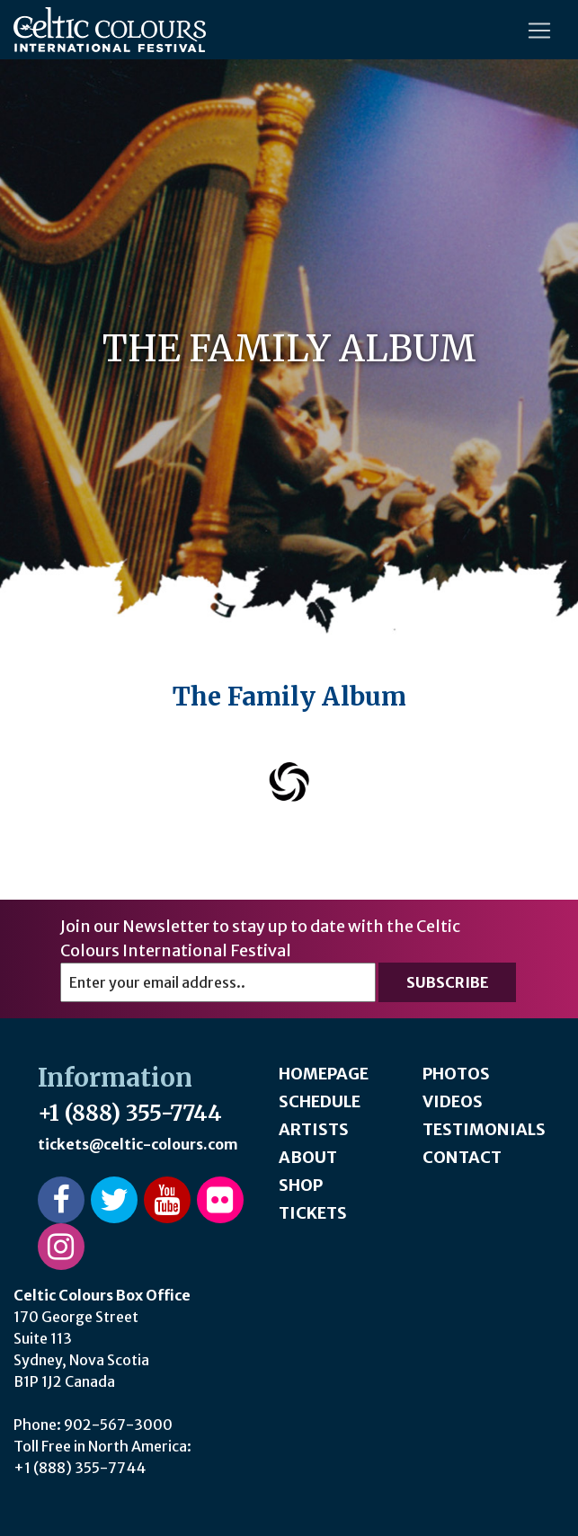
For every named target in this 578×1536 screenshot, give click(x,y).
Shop (301, 1185)
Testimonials (484, 1129)
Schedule (319, 1101)
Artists (314, 1129)
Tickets (313, 1213)
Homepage (324, 1073)
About (308, 1157)
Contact (462, 1157)
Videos (452, 1101)
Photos (456, 1073)
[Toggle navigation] (539, 31)
